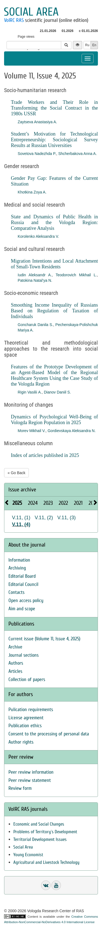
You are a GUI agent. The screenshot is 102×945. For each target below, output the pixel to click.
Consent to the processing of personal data (48, 734)
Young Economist (28, 854)
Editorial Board (22, 576)
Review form (20, 788)
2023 (48, 503)
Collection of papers (26, 679)
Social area (31, 12)
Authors (15, 663)
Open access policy (26, 600)
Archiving (17, 568)
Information (19, 560)
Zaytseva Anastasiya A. (37, 122)
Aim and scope (21, 609)
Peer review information (31, 772)
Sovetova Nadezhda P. (37, 153)
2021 (78, 503)
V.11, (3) (66, 517)
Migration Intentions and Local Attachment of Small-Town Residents (54, 263)
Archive (15, 647)
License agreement (26, 718)
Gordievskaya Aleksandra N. (72, 431)
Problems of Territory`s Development (45, 831)
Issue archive (22, 489)
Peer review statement (29, 780)
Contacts (16, 592)
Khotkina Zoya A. (32, 192)
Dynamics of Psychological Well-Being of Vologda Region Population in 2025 (54, 419)
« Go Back (16, 473)
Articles (15, 671)
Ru (87, 45)
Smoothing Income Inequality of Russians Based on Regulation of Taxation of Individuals (54, 310)
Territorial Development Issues (40, 839)
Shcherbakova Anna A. (77, 153)
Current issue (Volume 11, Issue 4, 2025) (44, 639)
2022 (63, 503)
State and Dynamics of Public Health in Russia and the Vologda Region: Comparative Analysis (54, 222)
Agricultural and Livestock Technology (46, 862)
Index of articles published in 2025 (45, 455)
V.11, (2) (44, 517)
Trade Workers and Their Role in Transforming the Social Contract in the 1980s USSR (54, 107)
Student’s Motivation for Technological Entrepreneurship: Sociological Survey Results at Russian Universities (54, 139)
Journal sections (23, 655)
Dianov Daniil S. (57, 392)
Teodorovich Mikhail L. (76, 275)
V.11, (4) (21, 524)
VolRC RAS (14, 20)
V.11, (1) (21, 517)
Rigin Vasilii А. (30, 392)
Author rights (20, 742)
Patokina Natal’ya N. (35, 280)
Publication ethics (25, 726)
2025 (17, 503)
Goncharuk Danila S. (35, 324)
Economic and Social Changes (38, 824)
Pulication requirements (30, 709)
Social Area (23, 847)
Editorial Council (23, 584)
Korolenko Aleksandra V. (38, 236)
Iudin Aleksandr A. (35, 275)
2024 (33, 503)
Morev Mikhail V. (31, 431)
